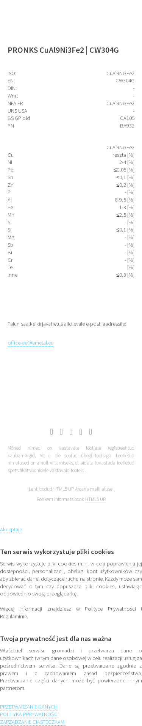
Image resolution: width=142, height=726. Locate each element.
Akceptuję (11, 529)
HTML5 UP (95, 499)
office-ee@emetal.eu (30, 342)
